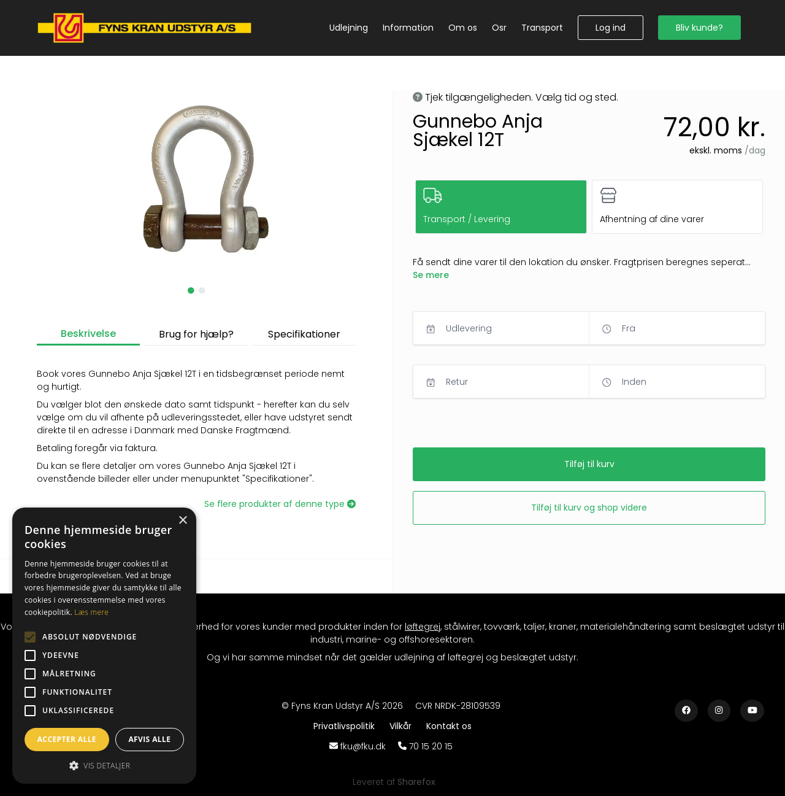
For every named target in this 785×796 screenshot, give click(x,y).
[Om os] (462, 28)
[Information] (408, 28)
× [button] (182, 520)
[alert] (104, 646)
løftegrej (422, 626)
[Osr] (499, 28)
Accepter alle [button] (66, 739)
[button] (610, 27)
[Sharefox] (416, 782)
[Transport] (542, 28)
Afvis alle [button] (149, 739)
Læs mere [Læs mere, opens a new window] (91, 612)
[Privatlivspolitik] (346, 726)
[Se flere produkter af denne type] (280, 504)
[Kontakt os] (449, 726)
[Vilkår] (402, 726)
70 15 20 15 (431, 746)
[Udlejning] (348, 28)
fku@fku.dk (363, 746)
